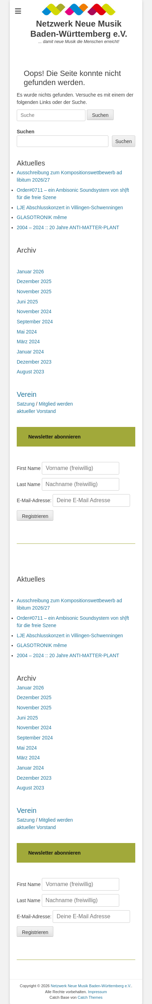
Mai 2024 (27, 332)
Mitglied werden (56, 404)
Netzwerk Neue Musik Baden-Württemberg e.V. (78, 28)
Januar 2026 (30, 271)
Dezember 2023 (34, 362)
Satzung (26, 404)
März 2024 (28, 341)
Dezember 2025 (34, 281)
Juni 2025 (27, 301)
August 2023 (30, 371)
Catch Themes (90, 997)
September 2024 (35, 321)
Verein (27, 394)
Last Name (28, 484)
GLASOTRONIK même (42, 217)
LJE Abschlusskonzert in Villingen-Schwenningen (70, 207)
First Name (28, 468)
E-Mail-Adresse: (73, 500)
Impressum (97, 992)
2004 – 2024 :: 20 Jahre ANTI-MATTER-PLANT (68, 227)
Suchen (26, 131)
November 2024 (34, 311)
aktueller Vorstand (36, 411)
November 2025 (34, 291)
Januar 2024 (30, 351)
